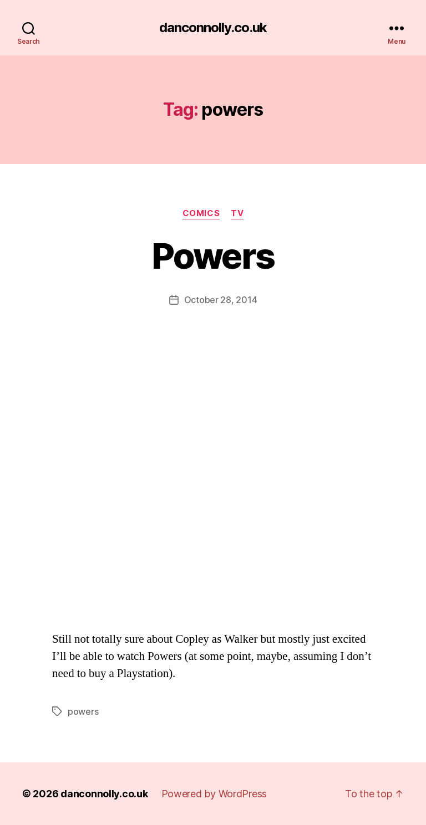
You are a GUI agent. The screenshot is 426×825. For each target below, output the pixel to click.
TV (237, 213)
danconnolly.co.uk (213, 27)
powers (83, 711)
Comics (201, 213)
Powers (212, 255)
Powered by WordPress (214, 794)
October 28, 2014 (220, 299)
